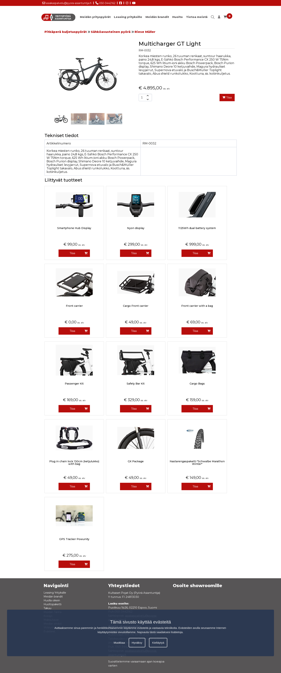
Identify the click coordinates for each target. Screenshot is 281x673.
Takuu (47, 608)
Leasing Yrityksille (55, 592)
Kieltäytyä (158, 642)
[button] (116, 74)
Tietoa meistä (197, 17)
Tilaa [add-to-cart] (227, 97)
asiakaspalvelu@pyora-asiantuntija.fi (67, 2)
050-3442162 (105, 2)
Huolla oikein (52, 600)
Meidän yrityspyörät (95, 17)
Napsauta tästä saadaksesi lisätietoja (160, 632)
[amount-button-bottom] (147, 99)
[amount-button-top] (147, 96)
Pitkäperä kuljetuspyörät (65, 32)
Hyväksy (137, 642)
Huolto (177, 17)
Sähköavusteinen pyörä (111, 32)
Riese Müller (145, 32)
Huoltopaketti (52, 604)
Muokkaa (119, 642)
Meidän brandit (157, 17)
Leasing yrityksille (128, 17)
